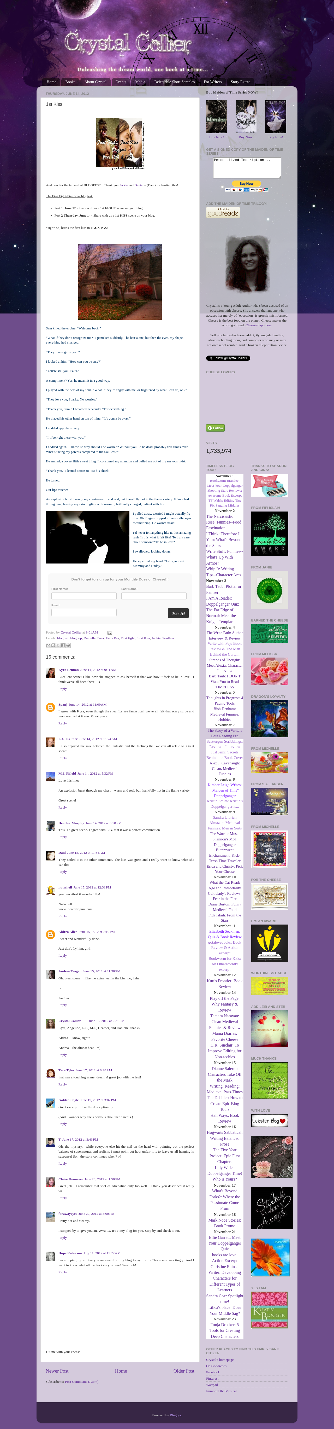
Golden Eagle (68, 1100)
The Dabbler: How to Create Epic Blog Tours (224, 1107)
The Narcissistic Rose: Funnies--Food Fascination (223, 526)
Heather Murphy (71, 823)
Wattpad (212, 1389)
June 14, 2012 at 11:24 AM (98, 739)
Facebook (213, 1376)
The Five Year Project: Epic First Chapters (225, 1160)
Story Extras (240, 82)
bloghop (76, 638)
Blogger (175, 1416)
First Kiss (143, 638)
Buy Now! (216, 137)
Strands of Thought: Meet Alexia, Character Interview (225, 669)
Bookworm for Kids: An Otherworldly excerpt (224, 967)
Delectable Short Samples (174, 82)
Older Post (184, 1371)
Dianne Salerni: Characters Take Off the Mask (225, 1078)
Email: (55, 605)
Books (70, 82)
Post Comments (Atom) (81, 1382)
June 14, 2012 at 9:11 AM (98, 670)
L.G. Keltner (68, 739)
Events (121, 82)
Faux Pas (112, 638)
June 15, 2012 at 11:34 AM (86, 853)
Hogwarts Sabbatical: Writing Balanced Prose (225, 1142)
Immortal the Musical (221, 1395)
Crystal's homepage (220, 1364)
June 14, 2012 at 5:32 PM (95, 773)
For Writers (213, 82)
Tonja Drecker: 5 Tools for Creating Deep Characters (225, 1334)
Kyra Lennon (68, 670)
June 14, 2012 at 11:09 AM (88, 704)
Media (140, 82)
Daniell (139, 185)
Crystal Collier (69, 1021)
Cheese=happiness (259, 329)
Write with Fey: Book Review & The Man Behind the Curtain (225, 652)
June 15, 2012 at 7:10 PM (97, 932)
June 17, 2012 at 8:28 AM (94, 1070)
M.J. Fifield (67, 773)
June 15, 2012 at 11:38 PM (101, 971)
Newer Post (57, 1371)
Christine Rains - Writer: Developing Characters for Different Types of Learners (224, 1282)
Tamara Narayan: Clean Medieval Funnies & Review (224, 1026)
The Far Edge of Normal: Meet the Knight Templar (221, 620)
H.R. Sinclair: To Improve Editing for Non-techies (224, 1055)
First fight (128, 638)
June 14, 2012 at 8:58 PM (103, 823)
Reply (62, 689)
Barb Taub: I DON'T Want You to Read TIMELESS (225, 685)
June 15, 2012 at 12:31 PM (92, 887)
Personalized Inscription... (247, 169)
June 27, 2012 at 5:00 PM (96, 1214)
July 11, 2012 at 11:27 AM (102, 1253)
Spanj (62, 704)
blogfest (63, 638)
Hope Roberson (70, 1253)
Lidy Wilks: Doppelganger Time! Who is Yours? (224, 1177)
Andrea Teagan (69, 971)
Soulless (168, 638)
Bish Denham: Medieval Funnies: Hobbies (224, 718)
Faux (100, 638)
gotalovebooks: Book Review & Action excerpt (224, 951)
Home (51, 82)
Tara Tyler (66, 1070)
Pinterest (212, 1382)
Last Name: (129, 588)
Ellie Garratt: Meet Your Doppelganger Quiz (224, 1247)
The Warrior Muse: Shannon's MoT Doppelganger (225, 843)
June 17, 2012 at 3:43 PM (80, 1139)
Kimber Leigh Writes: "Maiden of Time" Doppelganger (225, 794)
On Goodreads (216, 1370)
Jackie (124, 185)
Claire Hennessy (70, 1179)
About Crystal (95, 82)
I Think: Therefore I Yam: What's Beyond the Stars (223, 544)
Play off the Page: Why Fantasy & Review (225, 1008)
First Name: (59, 588)
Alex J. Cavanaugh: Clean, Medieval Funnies (225, 772)
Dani (62, 853)
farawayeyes (67, 1214)
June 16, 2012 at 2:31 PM (106, 1021)
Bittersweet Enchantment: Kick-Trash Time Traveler (225, 859)
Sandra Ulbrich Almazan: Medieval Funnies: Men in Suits (225, 826)
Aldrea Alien (67, 932)
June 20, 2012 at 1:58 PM (102, 1179)
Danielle (90, 638)
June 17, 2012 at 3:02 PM (98, 1100)
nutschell (65, 887)
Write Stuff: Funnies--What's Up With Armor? (224, 561)
